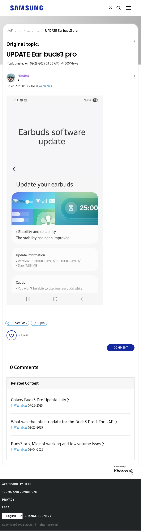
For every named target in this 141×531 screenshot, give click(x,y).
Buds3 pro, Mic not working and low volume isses (56, 443)
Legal (6, 507)
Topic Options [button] (126, 41)
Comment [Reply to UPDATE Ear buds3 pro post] (121, 347)
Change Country (38, 516)
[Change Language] (12, 516)
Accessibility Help (16, 484)
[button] (127, 77)
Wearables (45, 86)
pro (42, 323)
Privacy (8, 499)
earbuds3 (21, 323)
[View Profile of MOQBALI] (23, 76)
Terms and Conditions (20, 492)
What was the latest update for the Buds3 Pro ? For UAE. (62, 421)
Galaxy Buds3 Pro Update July (38, 399)
